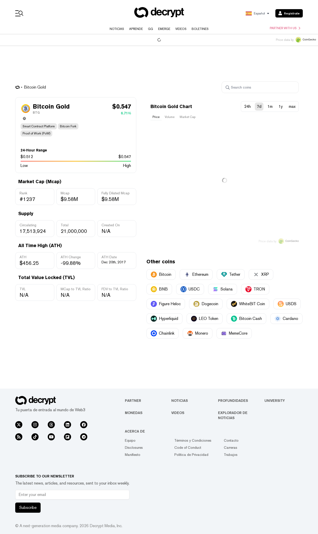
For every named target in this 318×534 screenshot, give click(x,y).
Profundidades (233, 401)
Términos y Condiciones (192, 440)
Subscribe (28, 507)
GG (150, 29)
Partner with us (285, 28)
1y (281, 106)
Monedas (133, 413)
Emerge (164, 29)
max (292, 106)
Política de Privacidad (191, 455)
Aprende (136, 29)
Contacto (231, 440)
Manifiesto (132, 455)
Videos (181, 29)
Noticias (117, 29)
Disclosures (134, 447)
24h (247, 106)
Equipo (130, 440)
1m (270, 106)
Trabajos (231, 455)
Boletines (200, 29)
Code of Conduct (187, 447)
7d (259, 106)
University (274, 401)
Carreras (230, 447)
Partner (133, 401)
